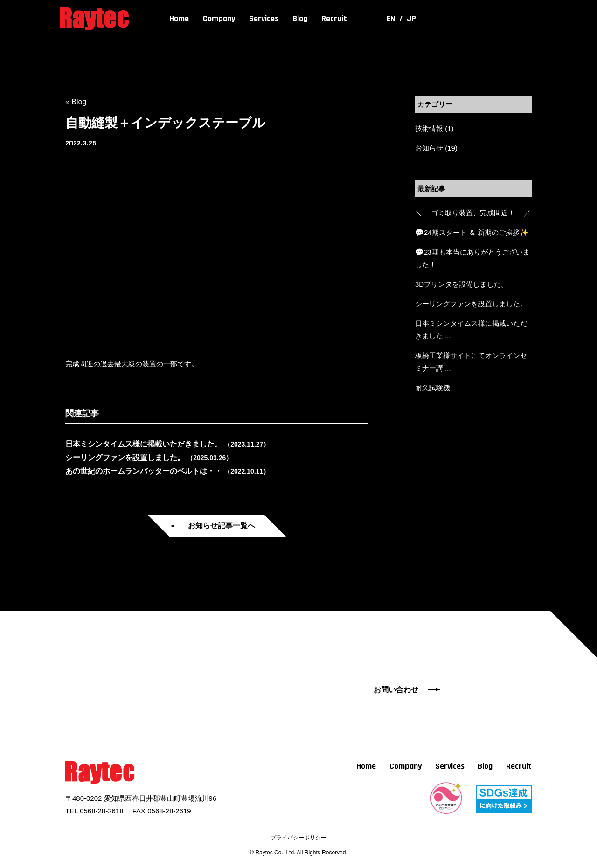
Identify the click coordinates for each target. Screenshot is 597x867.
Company (219, 18)
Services (263, 18)
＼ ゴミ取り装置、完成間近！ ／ (473, 213)
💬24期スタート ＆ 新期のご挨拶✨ (471, 232)
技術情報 (429, 128)
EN (392, 18)
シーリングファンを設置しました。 (471, 304)
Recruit (334, 18)
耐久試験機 (432, 388)
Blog (299, 18)
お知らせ (429, 148)
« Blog (75, 102)
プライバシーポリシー (298, 837)
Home (179, 18)
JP (411, 18)
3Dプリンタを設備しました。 (461, 284)
